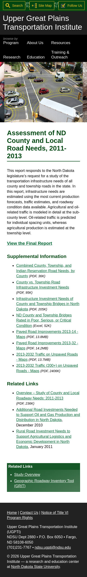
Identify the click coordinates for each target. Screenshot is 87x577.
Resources (61, 42)
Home (12, 513)
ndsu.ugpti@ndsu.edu (53, 547)
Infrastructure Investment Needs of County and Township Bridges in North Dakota (47, 304)
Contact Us (29, 513)
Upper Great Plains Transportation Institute (42, 22)
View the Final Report (29, 243)
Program (11, 41)
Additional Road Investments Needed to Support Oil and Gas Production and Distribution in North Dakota (48, 415)
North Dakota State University (35, 567)
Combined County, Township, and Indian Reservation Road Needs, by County (45, 271)
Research (11, 57)
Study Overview (27, 475)
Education (36, 57)
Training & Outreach (60, 54)
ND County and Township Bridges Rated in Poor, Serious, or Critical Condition (44, 320)
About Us (35, 42)
